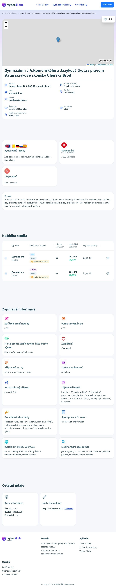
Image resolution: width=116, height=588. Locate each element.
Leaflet (90, 65)
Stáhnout (69, 508)
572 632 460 (14, 115)
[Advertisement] (58, 128)
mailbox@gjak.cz (18, 100)
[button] (58, 40)
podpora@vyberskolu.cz (52, 553)
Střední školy (42, 4)
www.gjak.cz (15, 93)
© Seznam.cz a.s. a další (104, 65)
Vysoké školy (81, 4)
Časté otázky (7, 567)
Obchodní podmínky (11, 570)
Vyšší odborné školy (62, 4)
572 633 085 (69, 92)
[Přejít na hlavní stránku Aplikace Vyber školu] (12, 5)
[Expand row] (6, 258)
